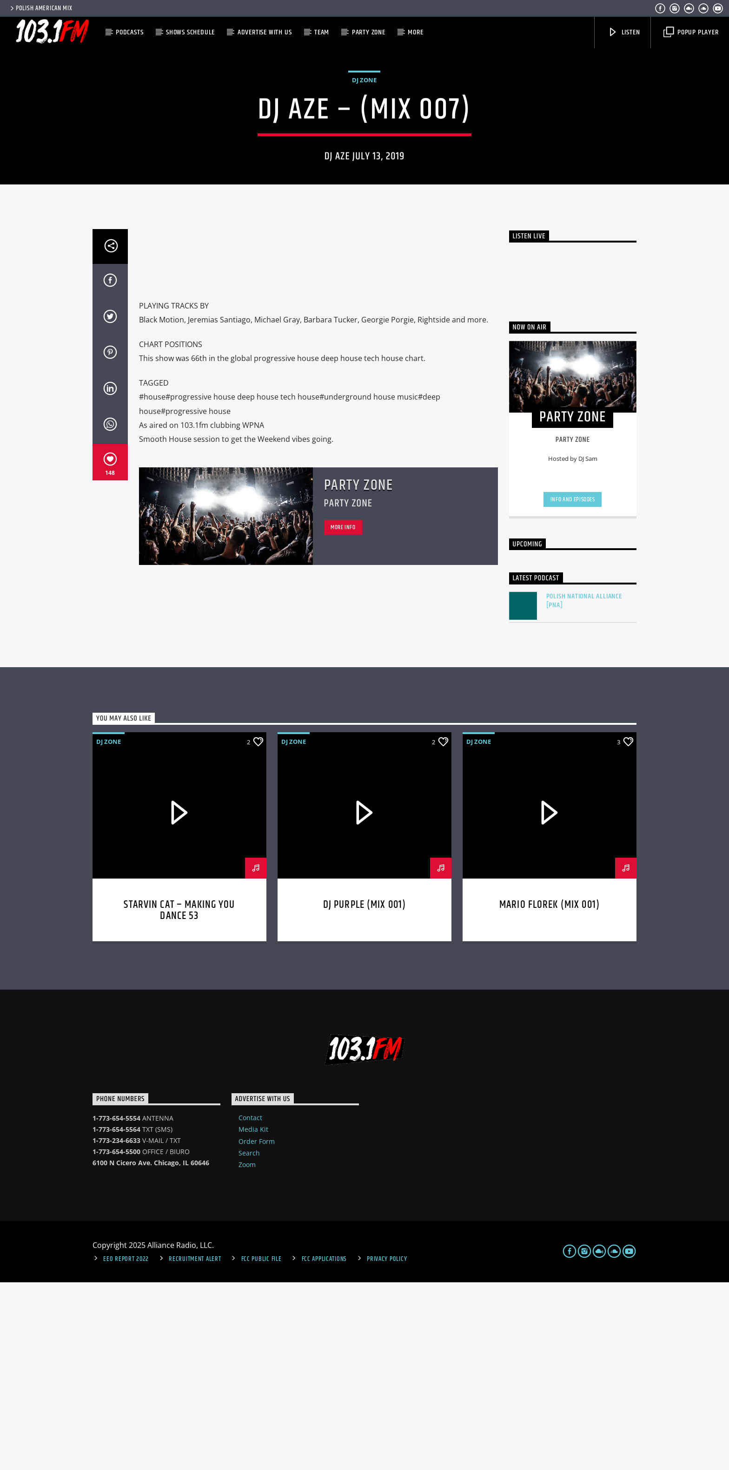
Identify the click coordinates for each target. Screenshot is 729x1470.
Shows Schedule (190, 32)
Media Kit (253, 1316)
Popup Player (690, 32)
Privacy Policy (387, 1447)
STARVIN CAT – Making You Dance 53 (179, 1098)
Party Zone (368, 32)
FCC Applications (324, 1447)
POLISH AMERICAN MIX (40, 8)
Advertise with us (265, 32)
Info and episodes (572, 687)
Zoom (247, 1352)
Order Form (257, 1329)
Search (249, 1340)
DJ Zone (364, 174)
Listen (624, 32)
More (415, 32)
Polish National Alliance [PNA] (584, 788)
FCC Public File (261, 1447)
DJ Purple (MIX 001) (364, 1092)
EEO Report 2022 (126, 1447)
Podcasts (129, 32)
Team (321, 32)
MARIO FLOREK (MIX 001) (549, 1092)
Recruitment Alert (195, 1447)
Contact (250, 1305)
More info (343, 715)
